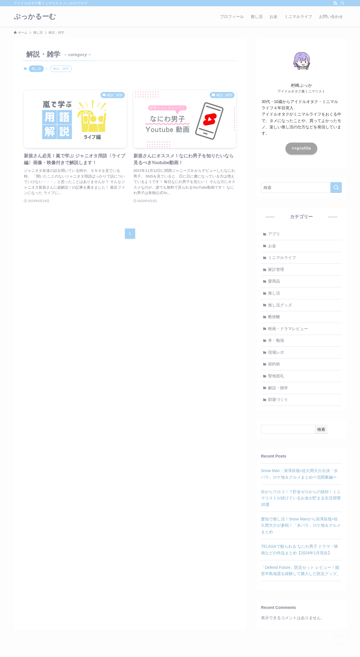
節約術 (274, 364)
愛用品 (274, 281)
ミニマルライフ (282, 257)
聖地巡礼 (276, 376)
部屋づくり (278, 399)
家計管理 (276, 269)
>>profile (301, 148)
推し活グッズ (280, 305)
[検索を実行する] (336, 187)
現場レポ (276, 352)
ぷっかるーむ (35, 16)
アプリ (274, 234)
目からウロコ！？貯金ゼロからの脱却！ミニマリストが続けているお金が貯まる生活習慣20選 (301, 498)
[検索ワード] (301, 187)
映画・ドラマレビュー (288, 328)
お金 (272, 246)
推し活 (36, 68)
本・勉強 (276, 340)
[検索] (342, 3)
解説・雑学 (278, 388)
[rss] (335, 3)
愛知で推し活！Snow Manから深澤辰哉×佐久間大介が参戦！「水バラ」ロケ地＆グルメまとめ (301, 525)
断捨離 (274, 316)
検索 (321, 429)
